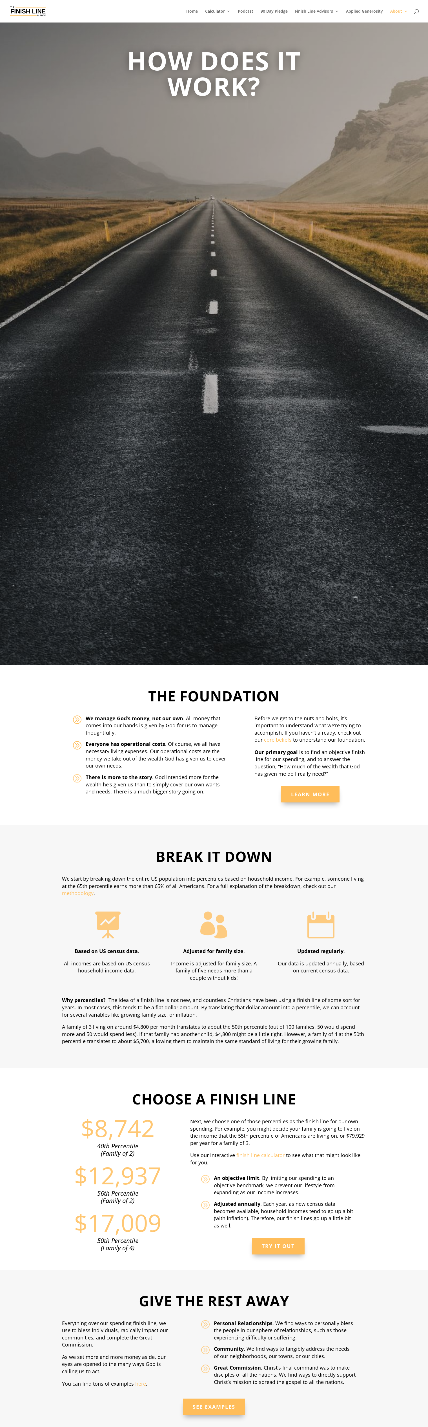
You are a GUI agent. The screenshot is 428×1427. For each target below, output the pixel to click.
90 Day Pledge (274, 11)
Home (192, 11)
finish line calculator (260, 1155)
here (140, 1383)
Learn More (310, 794)
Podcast (245, 11)
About (396, 11)
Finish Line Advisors (314, 11)
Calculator (215, 11)
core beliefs (278, 739)
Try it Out (278, 1246)
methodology (78, 893)
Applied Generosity (364, 11)
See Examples (214, 1406)
